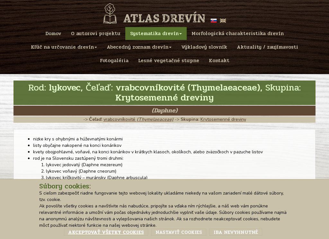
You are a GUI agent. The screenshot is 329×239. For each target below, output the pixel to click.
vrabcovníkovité (138, 119)
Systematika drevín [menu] (156, 33)
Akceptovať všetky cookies (106, 232)
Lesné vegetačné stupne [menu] (168, 60)
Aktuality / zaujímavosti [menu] (267, 47)
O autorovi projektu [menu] (95, 33)
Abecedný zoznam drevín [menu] (139, 47)
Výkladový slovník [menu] (204, 47)
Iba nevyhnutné (236, 232)
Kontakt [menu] (219, 60)
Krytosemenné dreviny (223, 119)
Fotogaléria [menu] (114, 60)
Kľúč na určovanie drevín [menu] (64, 47)
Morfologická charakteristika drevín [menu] (237, 33)
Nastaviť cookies (179, 232)
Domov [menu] (53, 33)
